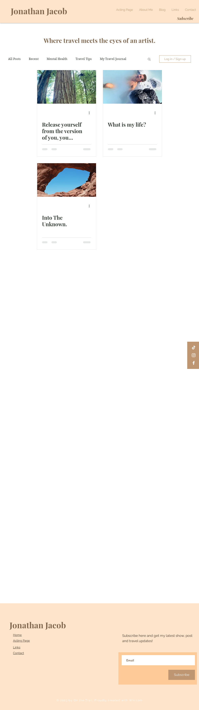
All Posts (14, 59)
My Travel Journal (113, 59)
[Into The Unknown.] (66, 180)
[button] (149, 59)
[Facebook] (193, 362)
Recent (34, 59)
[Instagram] (193, 355)
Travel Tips (84, 59)
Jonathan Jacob (38, 625)
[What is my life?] (132, 87)
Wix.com (136, 700)
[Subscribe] (185, 18)
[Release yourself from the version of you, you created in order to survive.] (66, 87)
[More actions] (90, 112)
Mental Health (57, 59)
